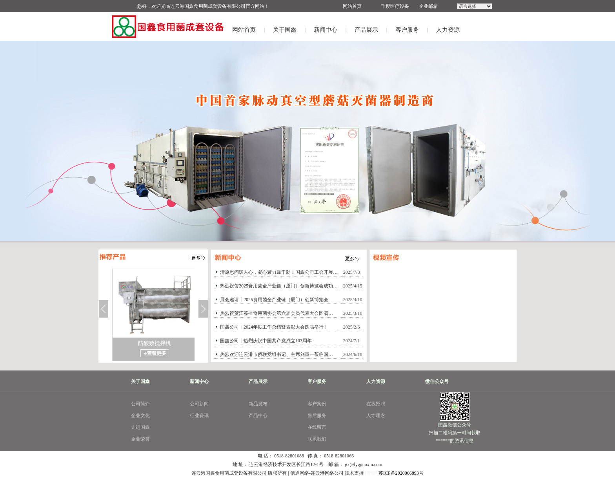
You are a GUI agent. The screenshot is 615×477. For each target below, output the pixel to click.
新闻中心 (325, 30)
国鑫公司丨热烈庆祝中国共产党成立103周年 (266, 340)
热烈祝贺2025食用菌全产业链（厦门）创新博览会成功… (279, 286)
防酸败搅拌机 (154, 343)
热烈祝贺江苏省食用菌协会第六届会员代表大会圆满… (276, 313)
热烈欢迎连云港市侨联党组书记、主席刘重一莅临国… (276, 354)
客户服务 (407, 30)
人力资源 (448, 30)
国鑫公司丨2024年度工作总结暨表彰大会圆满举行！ (274, 327)
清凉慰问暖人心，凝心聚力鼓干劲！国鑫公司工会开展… (279, 272)
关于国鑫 (285, 30)
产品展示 (366, 30)
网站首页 (244, 30)
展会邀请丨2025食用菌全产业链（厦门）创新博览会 (274, 299)
